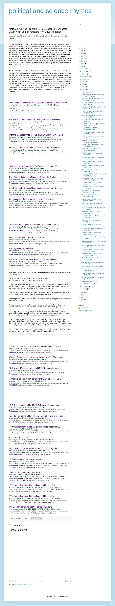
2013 (82, 295)
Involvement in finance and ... (18, 233)
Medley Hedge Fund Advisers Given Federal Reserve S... (92, 145)
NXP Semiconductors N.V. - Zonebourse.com (32, 507)
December (85, 69)
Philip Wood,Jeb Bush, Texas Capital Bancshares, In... (93, 153)
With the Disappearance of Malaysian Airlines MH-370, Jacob (36, 135)
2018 (82, 59)
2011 (82, 300)
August (84, 79)
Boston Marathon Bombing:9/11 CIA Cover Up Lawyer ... (92, 99)
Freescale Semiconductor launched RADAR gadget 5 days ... (36, 346)
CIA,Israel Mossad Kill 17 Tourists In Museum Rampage (92, 179)
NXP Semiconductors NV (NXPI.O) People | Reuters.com (34, 405)
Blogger (65, 596)
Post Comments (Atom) (24, 584)
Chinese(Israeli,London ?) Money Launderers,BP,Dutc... (91, 183)
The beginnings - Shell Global (22, 248)
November (85, 71)
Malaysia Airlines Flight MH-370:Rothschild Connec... (90, 282)
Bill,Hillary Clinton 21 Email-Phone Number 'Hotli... (92, 204)
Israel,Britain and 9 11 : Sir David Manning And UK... (91, 212)
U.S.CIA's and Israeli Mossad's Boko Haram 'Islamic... (92, 262)
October (84, 74)
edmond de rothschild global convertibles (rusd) (33, 496)
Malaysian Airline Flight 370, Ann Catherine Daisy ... (91, 254)
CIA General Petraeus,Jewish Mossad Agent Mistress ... (93, 278)
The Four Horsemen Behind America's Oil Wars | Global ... (34, 259)
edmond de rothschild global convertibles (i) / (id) (33, 485)
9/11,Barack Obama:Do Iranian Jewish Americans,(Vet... (93, 103)
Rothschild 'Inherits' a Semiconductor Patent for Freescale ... (35, 147)
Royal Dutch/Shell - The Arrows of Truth (26, 237)
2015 (82, 66)
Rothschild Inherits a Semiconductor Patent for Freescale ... (35, 379)
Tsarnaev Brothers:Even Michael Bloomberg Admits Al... (91, 233)
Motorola (54, 305)
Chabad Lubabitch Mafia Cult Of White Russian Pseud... (93, 158)
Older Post (68, 581)
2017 (82, 61)
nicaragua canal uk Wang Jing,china (92, 266)
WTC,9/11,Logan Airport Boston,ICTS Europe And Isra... (93, 112)
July (83, 82)
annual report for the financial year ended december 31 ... (37, 427)
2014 (82, 292)
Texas (31, 305)
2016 (82, 64)
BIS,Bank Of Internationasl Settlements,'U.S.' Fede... (90, 141)
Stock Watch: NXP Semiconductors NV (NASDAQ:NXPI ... (34, 448)
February (85, 286)
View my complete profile (86, 310)
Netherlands (36, 311)
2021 (82, 51)
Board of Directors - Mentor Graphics (25, 472)
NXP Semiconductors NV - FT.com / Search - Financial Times (36, 416)
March (84, 92)
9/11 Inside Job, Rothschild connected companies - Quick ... (35, 188)
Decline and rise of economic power (40, 233)
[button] (10, 106)
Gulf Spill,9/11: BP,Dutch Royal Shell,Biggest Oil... (91, 195)
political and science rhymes (50, 10)
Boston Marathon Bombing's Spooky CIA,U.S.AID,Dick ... (92, 116)
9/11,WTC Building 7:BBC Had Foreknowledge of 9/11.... (91, 128)
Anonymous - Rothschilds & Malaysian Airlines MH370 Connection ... (39, 103)
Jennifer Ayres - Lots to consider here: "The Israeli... (32, 199)
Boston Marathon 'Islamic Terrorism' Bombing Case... (92, 258)
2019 (82, 56)
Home (40, 581)
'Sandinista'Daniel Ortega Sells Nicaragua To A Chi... (91, 221)
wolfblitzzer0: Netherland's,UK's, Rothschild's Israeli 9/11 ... (35, 166)
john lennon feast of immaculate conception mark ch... (91, 225)
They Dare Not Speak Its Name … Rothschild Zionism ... (34, 177)
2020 (82, 53)
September (85, 76)
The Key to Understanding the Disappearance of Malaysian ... (36, 120)
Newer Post (12, 581)
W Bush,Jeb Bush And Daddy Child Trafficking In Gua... (92, 250)
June (83, 84)
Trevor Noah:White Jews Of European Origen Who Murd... (93, 95)
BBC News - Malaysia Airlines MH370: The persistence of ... (35, 368)
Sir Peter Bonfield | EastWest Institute (25, 459)
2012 (82, 297)
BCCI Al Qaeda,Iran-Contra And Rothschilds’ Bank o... (91, 149)
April (83, 89)
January (84, 289)
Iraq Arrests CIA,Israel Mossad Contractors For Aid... (91, 191)
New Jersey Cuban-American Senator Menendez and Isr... (93, 269)
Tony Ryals (84, 308)
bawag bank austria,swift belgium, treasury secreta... (92, 200)
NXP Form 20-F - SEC (19, 438)
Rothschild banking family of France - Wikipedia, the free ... (35, 225)
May (83, 87)
